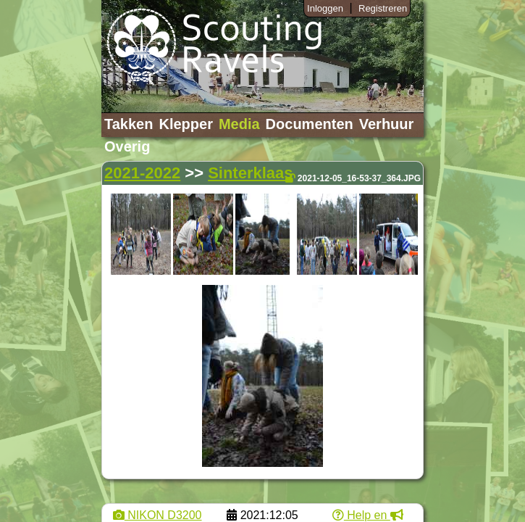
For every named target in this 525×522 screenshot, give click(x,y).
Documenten (309, 124)
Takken (128, 124)
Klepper (185, 124)
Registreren (382, 8)
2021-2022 (142, 173)
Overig (127, 146)
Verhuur (386, 124)
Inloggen (325, 8)
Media (239, 124)
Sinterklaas (250, 173)
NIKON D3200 (157, 515)
